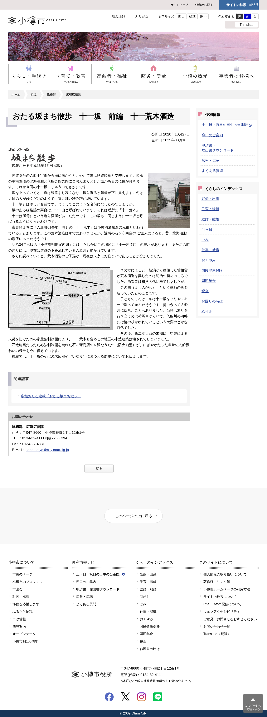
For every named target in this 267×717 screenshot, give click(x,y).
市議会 (18, 589)
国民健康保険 (212, 270)
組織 (34, 94)
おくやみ (209, 260)
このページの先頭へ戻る (253, 707)
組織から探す (204, 4)
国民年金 (209, 281)
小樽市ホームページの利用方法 (226, 589)
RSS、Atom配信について (222, 604)
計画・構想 (21, 596)
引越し (145, 596)
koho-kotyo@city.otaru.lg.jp (47, 450)
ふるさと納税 (23, 611)
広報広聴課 (73, 94)
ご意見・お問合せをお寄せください (230, 619)
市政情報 (19, 619)
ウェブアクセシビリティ (221, 611)
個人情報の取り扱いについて (225, 574)
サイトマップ (179, 4)
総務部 (51, 94)
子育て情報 (210, 209)
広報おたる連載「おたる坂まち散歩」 (51, 396)
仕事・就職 (210, 250)
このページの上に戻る (133, 516)
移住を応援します (26, 604)
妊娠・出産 (210, 199)
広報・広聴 (210, 160)
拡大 (181, 16)
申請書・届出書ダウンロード (98, 589)
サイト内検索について (220, 596)
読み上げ (118, 16)
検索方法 (253, 5)
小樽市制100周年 (25, 641)
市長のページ (23, 574)
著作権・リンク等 (216, 582)
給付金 (207, 311)
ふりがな (142, 16)
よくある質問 (212, 171)
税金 (205, 291)
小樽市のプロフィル (28, 582)
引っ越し (209, 229)
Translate (246, 24)
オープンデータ (24, 634)
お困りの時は (212, 301)
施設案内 (19, 626)
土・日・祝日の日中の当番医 (227, 125)
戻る (99, 468)
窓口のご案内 (212, 135)
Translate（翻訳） (217, 634)
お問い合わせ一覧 (216, 626)
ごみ (205, 240)
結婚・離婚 (210, 219)
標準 (192, 16)
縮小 (203, 16)
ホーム (15, 94)
